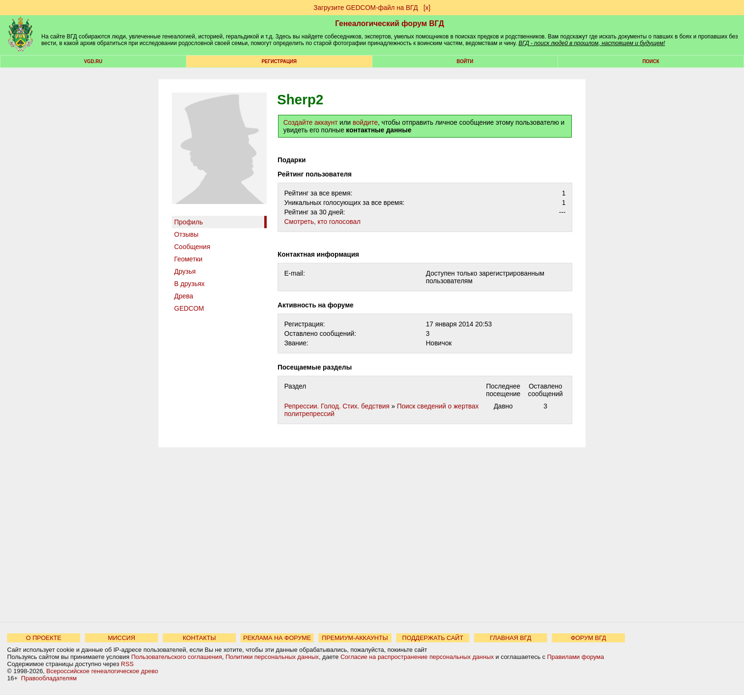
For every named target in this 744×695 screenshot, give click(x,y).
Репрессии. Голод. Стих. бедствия (337, 406)
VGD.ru (93, 61)
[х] (426, 7)
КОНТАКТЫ (199, 637)
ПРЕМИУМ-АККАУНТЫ (355, 637)
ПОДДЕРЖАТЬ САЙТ (433, 637)
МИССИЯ (121, 637)
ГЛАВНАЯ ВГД (510, 637)
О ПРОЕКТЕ (43, 637)
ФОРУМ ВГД (588, 637)
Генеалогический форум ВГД (389, 23)
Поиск (650, 61)
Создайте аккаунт (310, 122)
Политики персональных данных (272, 656)
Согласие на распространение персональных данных (416, 656)
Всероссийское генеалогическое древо (102, 671)
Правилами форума (575, 656)
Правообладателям (48, 678)
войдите (365, 122)
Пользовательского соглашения (176, 656)
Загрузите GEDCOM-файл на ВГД (366, 7)
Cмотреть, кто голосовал (322, 221)
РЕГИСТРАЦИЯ (279, 61)
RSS (127, 663)
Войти (464, 61)
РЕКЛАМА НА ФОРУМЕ (277, 637)
